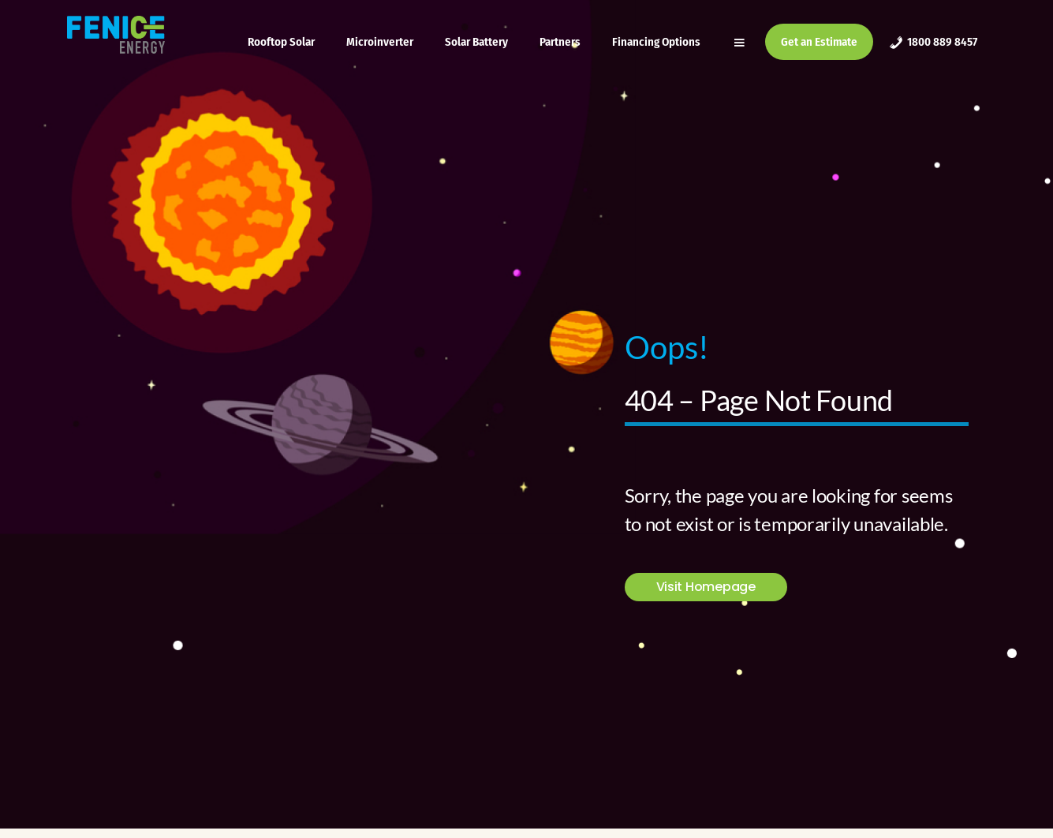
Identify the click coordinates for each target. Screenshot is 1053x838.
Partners (560, 42)
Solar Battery (476, 42)
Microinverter (379, 42)
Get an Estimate (819, 42)
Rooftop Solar (281, 42)
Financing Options (656, 42)
